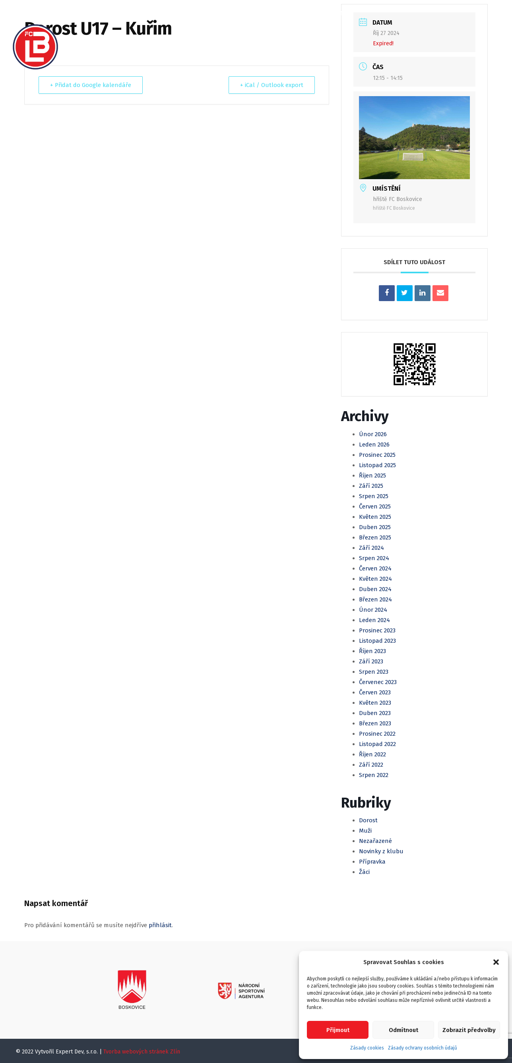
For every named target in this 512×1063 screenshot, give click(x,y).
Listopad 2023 (377, 640)
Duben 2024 (375, 589)
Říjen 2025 (372, 475)
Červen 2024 (375, 568)
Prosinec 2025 (377, 454)
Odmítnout (403, 1030)
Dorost (368, 820)
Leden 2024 (374, 620)
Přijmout (337, 1030)
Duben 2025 (375, 527)
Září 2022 (371, 764)
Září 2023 (371, 661)
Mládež (265, 13)
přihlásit (160, 925)
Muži (234, 13)
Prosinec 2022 (377, 733)
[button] (496, 962)
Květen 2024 (375, 578)
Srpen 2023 (373, 671)
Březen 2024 (375, 599)
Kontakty (295, 40)
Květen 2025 (375, 516)
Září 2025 (371, 485)
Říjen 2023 (372, 651)
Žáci (364, 872)
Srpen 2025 (373, 496)
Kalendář (198, 13)
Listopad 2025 (377, 465)
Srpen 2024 (374, 558)
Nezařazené (375, 841)
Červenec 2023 (378, 682)
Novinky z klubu (381, 851)
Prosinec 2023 (377, 630)
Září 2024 (371, 547)
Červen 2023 (375, 692)
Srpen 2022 (373, 775)
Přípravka (372, 861)
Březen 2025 (375, 537)
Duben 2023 (375, 713)
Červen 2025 (375, 506)
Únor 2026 (373, 434)
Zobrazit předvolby (469, 1030)
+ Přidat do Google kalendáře (90, 85)
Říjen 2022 (372, 754)
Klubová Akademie (319, 13)
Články (159, 13)
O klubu (121, 13)
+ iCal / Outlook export (271, 85)
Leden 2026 (374, 444)
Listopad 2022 (377, 744)
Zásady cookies (367, 1048)
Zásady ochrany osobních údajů (422, 1048)
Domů (86, 13)
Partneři (252, 40)
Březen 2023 (375, 723)
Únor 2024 (373, 609)
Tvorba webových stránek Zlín (141, 1051)
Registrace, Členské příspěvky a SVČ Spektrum (151, 40)
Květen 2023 (375, 702)
